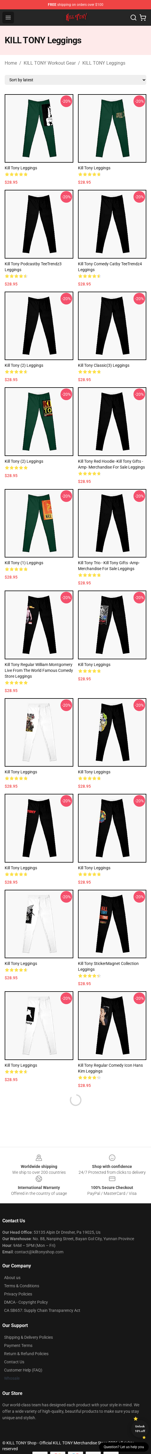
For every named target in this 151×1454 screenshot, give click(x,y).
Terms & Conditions (21, 1285)
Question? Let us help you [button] (124, 1447)
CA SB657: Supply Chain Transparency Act (42, 1310)
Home (11, 63)
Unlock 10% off (140, 1429)
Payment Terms (18, 1345)
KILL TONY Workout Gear (50, 63)
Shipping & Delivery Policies (28, 1337)
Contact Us (14, 1362)
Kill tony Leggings (94, 664)
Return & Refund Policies (26, 1353)
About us (12, 1277)
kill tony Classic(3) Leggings (103, 365)
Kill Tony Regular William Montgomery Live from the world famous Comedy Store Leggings (39, 670)
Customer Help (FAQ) (23, 1370)
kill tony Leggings (21, 168)
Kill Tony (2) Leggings (24, 365)
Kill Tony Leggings (94, 168)
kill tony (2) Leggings (24, 461)
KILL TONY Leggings (103, 63)
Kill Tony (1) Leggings (24, 562)
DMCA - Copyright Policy (26, 1302)
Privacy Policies (18, 1294)
